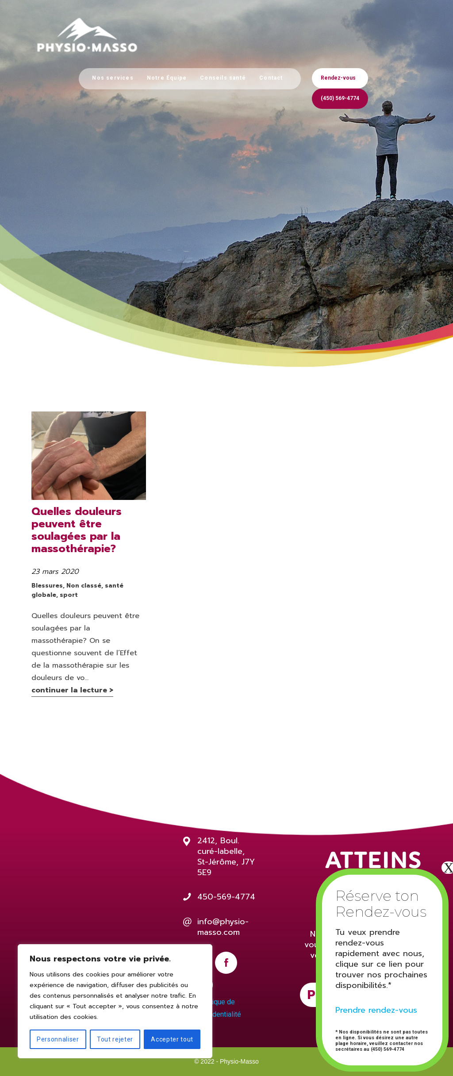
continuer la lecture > (72, 690)
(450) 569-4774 (340, 98)
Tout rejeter (115, 1039)
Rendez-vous (338, 78)
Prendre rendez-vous (376, 1010)
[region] (115, 1001)
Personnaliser (58, 1039)
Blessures (47, 585)
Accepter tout (172, 1039)
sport (69, 595)
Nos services (112, 78)
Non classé (83, 585)
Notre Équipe (167, 78)
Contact (271, 78)
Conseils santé (223, 78)
